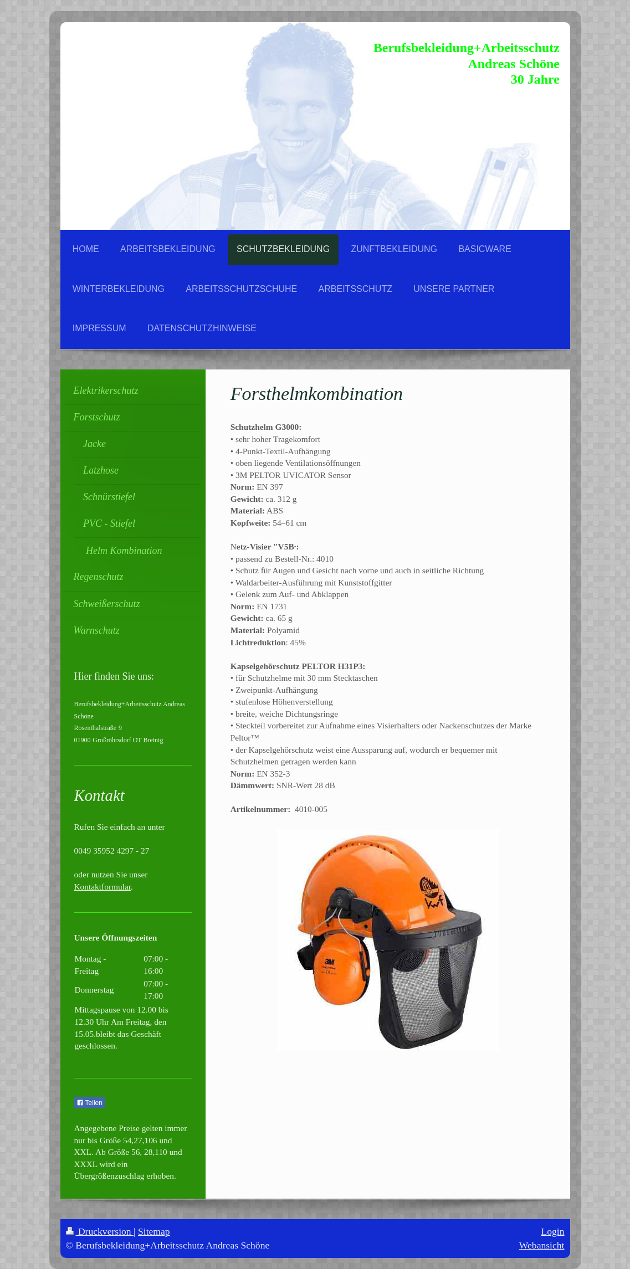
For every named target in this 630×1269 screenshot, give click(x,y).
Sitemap (154, 1231)
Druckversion (100, 1231)
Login (552, 1231)
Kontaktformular (102, 886)
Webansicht (542, 1245)
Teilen (89, 1103)
